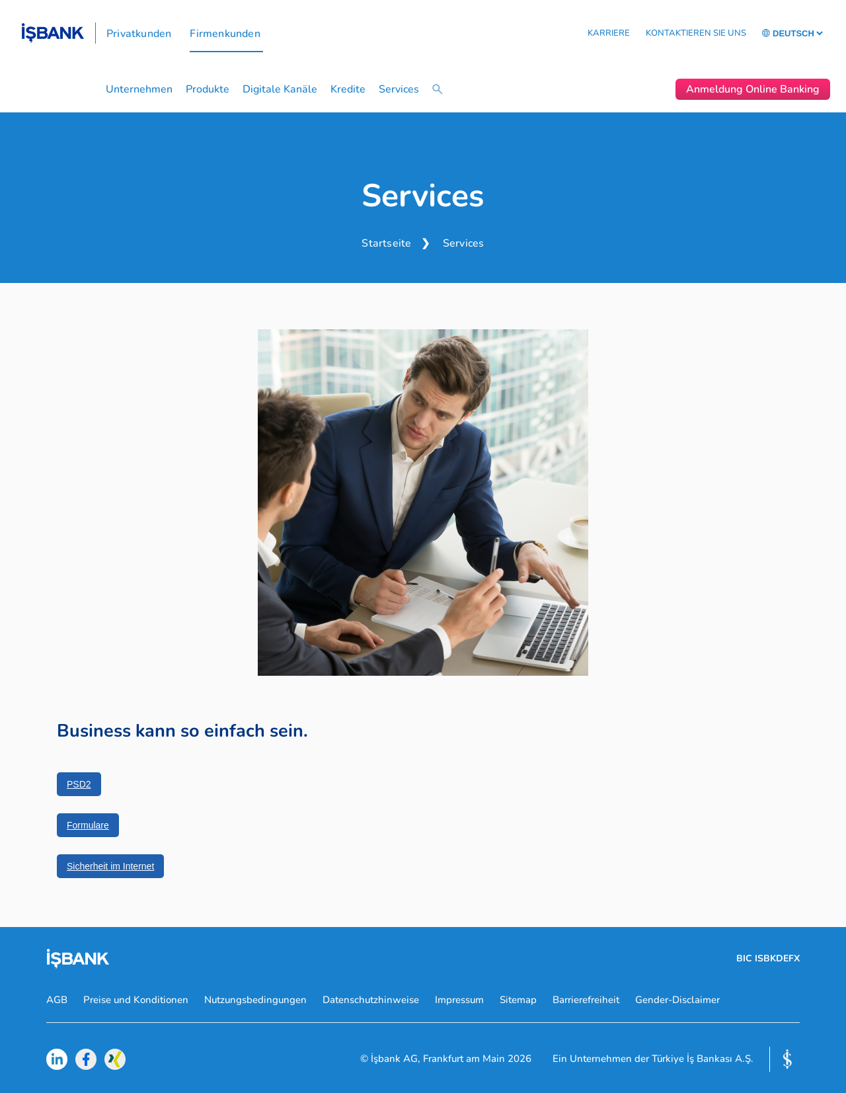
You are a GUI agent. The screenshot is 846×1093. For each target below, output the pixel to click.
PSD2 (79, 784)
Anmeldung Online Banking (753, 89)
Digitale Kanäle (280, 89)
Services (399, 89)
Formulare (88, 825)
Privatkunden (138, 33)
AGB (56, 999)
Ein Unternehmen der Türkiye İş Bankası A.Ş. (653, 1059)
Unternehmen (139, 89)
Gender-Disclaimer (677, 999)
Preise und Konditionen (135, 999)
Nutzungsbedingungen (255, 999)
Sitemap (518, 999)
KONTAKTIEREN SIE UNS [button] (696, 33)
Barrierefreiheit (586, 999)
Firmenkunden (225, 33)
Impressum (459, 999)
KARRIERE (609, 33)
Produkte (207, 89)
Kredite (347, 89)
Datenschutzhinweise (371, 999)
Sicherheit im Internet (110, 866)
